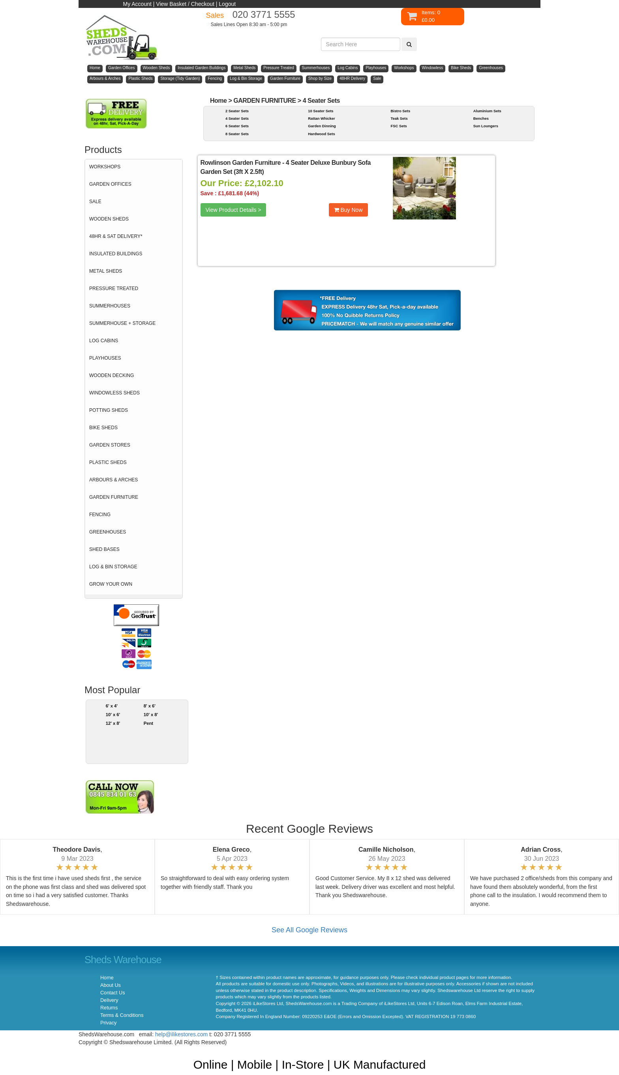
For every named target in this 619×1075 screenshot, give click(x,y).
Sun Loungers (485, 126)
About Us (110, 985)
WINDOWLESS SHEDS (114, 393)
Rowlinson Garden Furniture (242, 162)
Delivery (109, 1000)
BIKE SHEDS (103, 427)
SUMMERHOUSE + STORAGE (122, 323)
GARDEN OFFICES (110, 184)
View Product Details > (233, 210)
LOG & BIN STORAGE (113, 567)
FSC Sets (398, 126)
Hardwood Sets (321, 134)
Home (218, 100)
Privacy (108, 1023)
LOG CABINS (103, 340)
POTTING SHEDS (108, 410)
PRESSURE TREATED (113, 288)
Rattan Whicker (321, 118)
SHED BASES (104, 549)
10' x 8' (151, 714)
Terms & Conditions (121, 1015)
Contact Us (112, 993)
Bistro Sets (400, 111)
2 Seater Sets (237, 111)
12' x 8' (113, 723)
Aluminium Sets (487, 111)
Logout (227, 4)
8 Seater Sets (237, 134)
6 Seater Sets (237, 126)
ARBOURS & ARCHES (113, 480)
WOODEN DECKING (111, 375)
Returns (109, 1008)
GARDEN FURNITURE (113, 497)
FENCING (100, 514)
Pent (148, 723)
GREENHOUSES (107, 532)
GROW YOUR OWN (110, 584)
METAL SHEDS (105, 271)
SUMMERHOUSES (109, 306)
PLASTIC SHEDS (108, 462)
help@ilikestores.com (181, 1034)
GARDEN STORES (109, 445)
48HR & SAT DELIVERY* (116, 236)
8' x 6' (150, 705)
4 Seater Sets (321, 100)
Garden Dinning (322, 126)
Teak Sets (398, 118)
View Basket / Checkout (185, 4)
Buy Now (348, 210)
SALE (95, 201)
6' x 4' (112, 705)
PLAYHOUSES (105, 358)
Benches (481, 118)
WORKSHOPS (104, 167)
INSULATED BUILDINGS (115, 253)
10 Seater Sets (320, 111)
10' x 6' (113, 714)
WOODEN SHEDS (109, 219)
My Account (137, 4)
